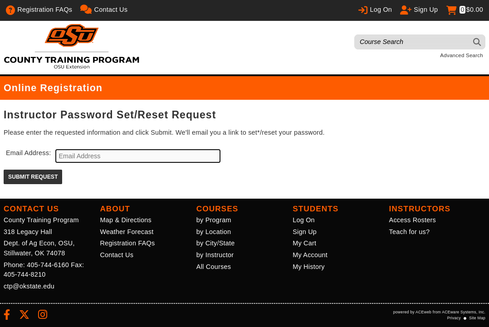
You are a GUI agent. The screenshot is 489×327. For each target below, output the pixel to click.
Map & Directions (126, 220)
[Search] (477, 42)
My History (308, 266)
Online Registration (53, 87)
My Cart (304, 243)
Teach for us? (409, 231)
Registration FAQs (127, 243)
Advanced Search (461, 55)
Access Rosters (412, 220)
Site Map (477, 318)
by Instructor (215, 255)
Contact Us (116, 255)
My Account (310, 255)
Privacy (454, 318)
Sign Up (305, 231)
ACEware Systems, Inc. (463, 312)
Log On (304, 220)
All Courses (213, 266)
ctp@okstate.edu (29, 286)
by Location (213, 231)
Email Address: (28, 152)
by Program (213, 220)
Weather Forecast (126, 231)
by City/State (215, 243)
